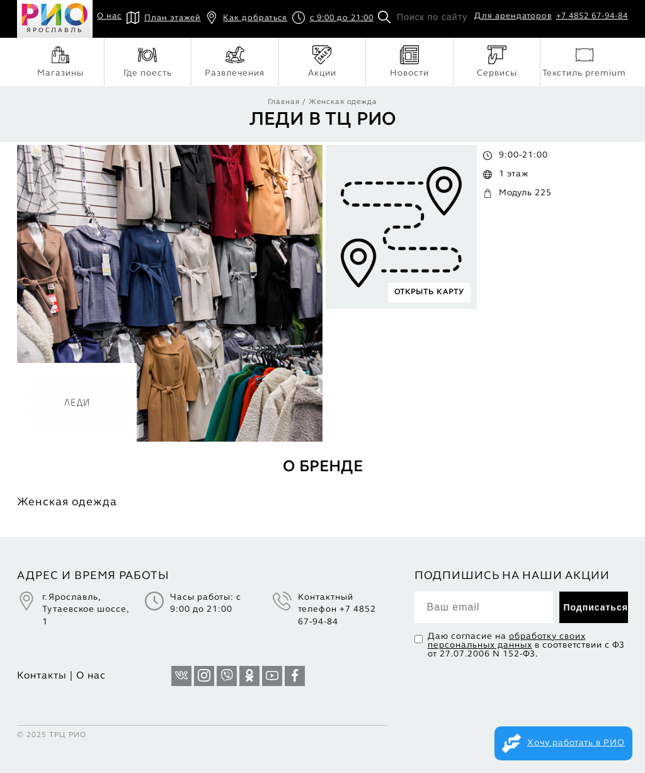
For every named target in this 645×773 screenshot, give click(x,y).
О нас (109, 16)
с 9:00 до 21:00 (333, 18)
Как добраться (246, 18)
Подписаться (595, 607)
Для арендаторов (513, 16)
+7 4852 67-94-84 (592, 16)
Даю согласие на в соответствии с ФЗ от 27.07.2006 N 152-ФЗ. (526, 645)
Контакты (42, 676)
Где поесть (147, 61)
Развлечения (235, 61)
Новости (409, 61)
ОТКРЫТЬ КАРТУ (429, 292)
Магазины (60, 61)
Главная (284, 102)
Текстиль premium (584, 61)
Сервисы (497, 61)
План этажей (164, 18)
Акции (322, 61)
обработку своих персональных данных (507, 641)
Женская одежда (343, 102)
